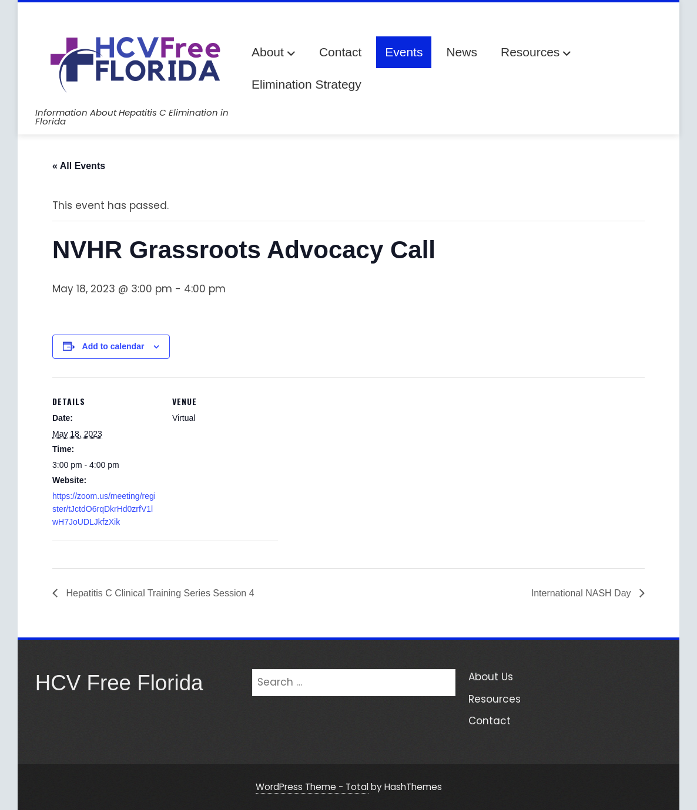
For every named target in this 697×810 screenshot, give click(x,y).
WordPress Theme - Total (312, 787)
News (461, 52)
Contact (340, 52)
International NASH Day (582, 593)
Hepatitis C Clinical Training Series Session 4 (158, 593)
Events (404, 52)
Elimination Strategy (306, 84)
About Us (490, 677)
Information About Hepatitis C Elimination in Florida (132, 116)
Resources (536, 53)
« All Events (78, 166)
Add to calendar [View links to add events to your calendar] (113, 346)
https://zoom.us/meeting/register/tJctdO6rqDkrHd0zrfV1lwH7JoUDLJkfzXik (104, 509)
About (274, 53)
